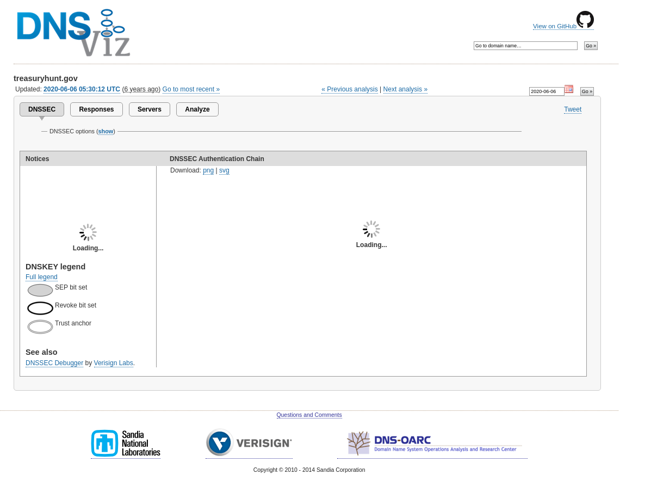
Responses (96, 109)
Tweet (572, 109)
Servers (150, 109)
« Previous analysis (349, 89)
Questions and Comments (309, 415)
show (106, 131)
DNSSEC (41, 109)
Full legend (42, 277)
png (208, 170)
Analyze (197, 109)
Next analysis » (405, 89)
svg (224, 170)
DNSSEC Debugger (54, 363)
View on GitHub (563, 26)
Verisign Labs (113, 363)
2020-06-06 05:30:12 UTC (82, 89)
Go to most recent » (191, 89)
